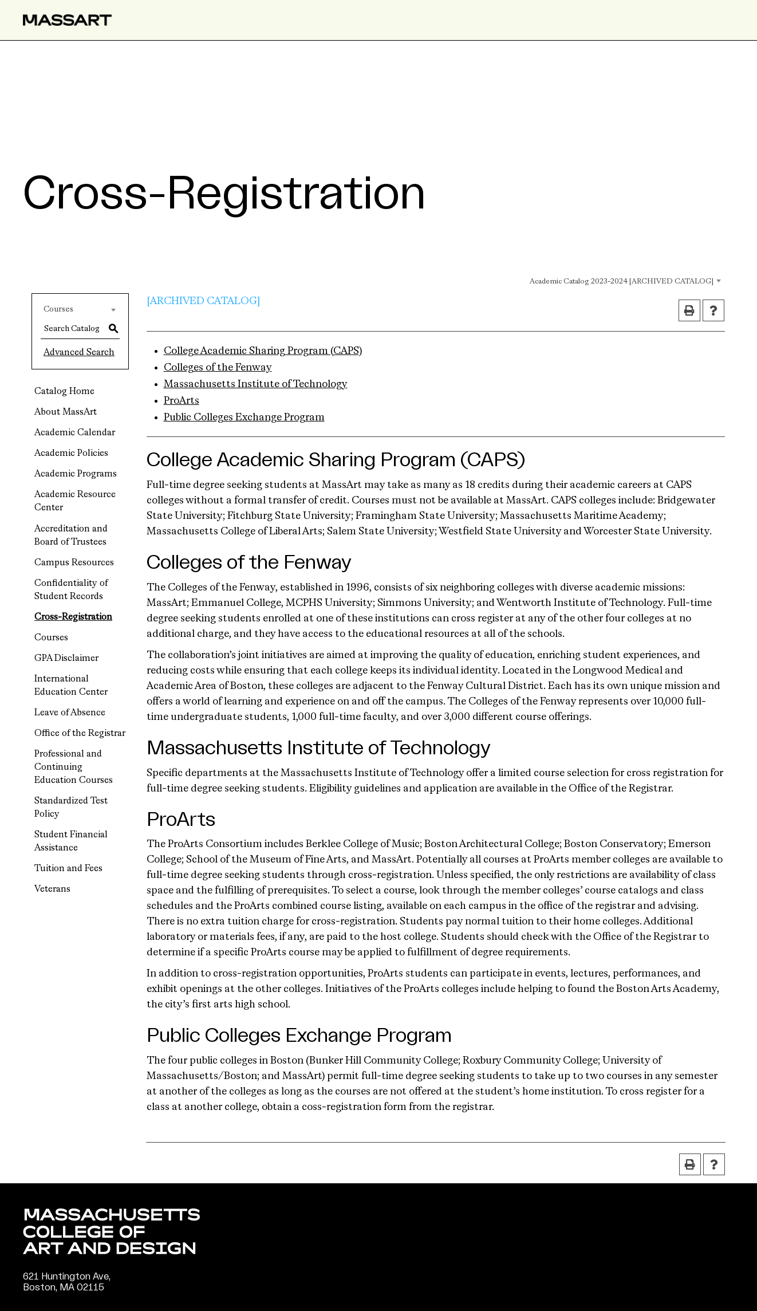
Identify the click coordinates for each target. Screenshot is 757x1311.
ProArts (181, 401)
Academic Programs (75, 474)
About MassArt (65, 412)
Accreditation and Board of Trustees (71, 536)
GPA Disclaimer (66, 658)
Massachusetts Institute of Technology (256, 384)
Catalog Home (64, 391)
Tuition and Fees (68, 868)
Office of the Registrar (79, 733)
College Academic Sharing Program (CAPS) (263, 351)
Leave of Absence (69, 713)
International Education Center (71, 686)
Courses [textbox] (58, 309)
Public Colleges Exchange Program (244, 417)
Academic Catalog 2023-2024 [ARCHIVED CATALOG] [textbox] (621, 281)
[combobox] (610, 280)
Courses (51, 638)
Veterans (52, 889)
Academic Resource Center (75, 501)
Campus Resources (74, 563)
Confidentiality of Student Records (71, 590)
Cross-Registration (73, 617)
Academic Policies (71, 453)
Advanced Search (79, 352)
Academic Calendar (74, 433)
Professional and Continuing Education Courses (73, 767)
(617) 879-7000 (58, 1299)
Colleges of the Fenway (218, 368)
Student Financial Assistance (71, 841)
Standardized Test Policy (71, 808)
